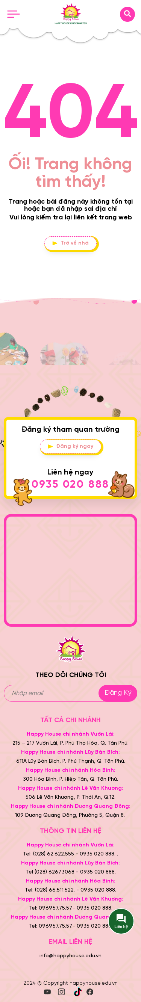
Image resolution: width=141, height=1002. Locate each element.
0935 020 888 (71, 484)
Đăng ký (118, 693)
